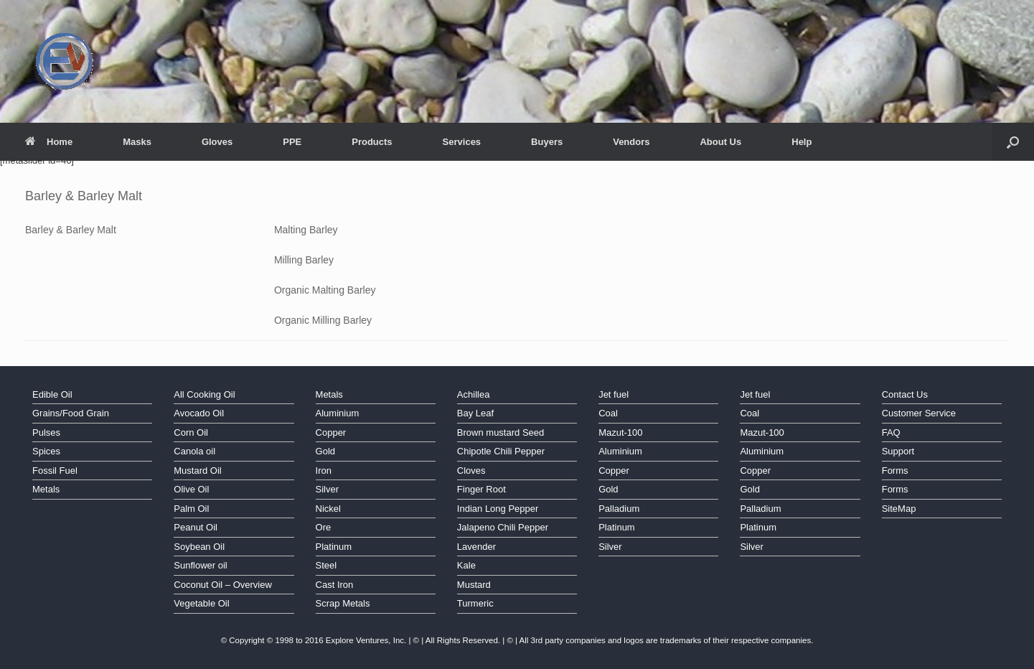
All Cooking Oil (204, 394)
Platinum (334, 546)
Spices (46, 451)
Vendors (631, 141)
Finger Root (481, 489)
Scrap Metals (343, 603)
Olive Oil (191, 489)
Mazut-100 (620, 432)
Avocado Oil (199, 413)
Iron (324, 470)
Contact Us (905, 394)
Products (372, 141)
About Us (720, 141)
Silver (327, 489)
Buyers (547, 141)
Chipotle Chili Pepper (501, 451)
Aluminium (337, 413)
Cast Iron (335, 584)
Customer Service (919, 413)
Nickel (328, 508)
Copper (331, 432)
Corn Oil (191, 432)
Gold (325, 451)
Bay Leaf (475, 413)
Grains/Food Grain (70, 413)
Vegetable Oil (201, 603)
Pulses (46, 432)
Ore (324, 527)
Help (801, 141)
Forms (895, 470)
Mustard (474, 584)
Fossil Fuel (54, 470)
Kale (466, 565)
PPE (292, 141)
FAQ (891, 432)
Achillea (473, 394)
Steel (326, 565)
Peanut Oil (195, 527)
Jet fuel (613, 394)
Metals (46, 489)
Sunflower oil (200, 565)
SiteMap (899, 508)
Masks (137, 141)
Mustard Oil (197, 470)
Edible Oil (52, 394)
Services (462, 141)
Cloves (471, 470)
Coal (608, 413)
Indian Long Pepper (497, 508)
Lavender (476, 546)
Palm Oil (191, 508)
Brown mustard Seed (500, 432)
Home (48, 141)
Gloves (217, 141)
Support (898, 451)
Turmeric (475, 603)
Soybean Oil (199, 546)
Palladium (618, 508)
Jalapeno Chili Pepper (502, 527)
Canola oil (194, 451)
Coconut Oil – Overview (223, 584)
